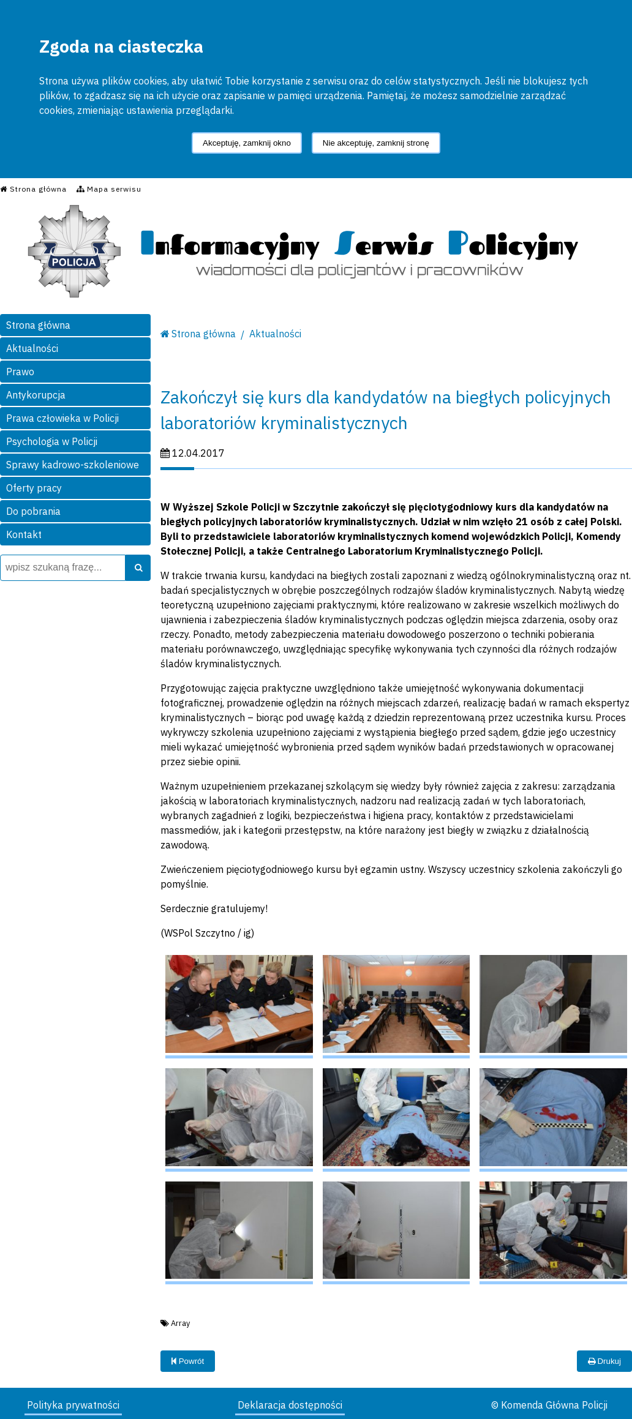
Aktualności (32, 348)
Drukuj (604, 1361)
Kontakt (24, 534)
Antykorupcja (36, 395)
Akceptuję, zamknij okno (247, 143)
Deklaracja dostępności (290, 1405)
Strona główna (38, 325)
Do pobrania (33, 511)
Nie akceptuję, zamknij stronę (376, 143)
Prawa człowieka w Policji (62, 418)
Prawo (20, 371)
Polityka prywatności (73, 1405)
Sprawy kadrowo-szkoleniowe (72, 465)
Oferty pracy (34, 488)
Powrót (187, 1361)
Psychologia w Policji (51, 441)
